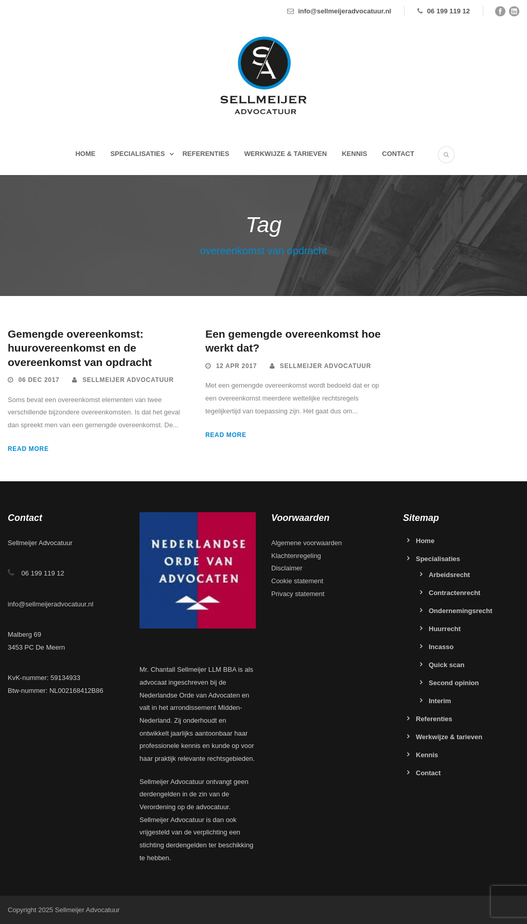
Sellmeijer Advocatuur (127, 379)
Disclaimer (287, 568)
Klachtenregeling (296, 556)
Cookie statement (297, 581)
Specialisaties (137, 154)
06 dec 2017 (39, 379)
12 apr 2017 (236, 366)
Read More (28, 448)
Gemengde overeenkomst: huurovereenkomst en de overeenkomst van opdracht (80, 348)
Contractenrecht (454, 593)
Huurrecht (445, 629)
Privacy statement (297, 594)
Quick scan (446, 665)
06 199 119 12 (448, 11)
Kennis (354, 154)
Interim (440, 701)
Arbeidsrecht (449, 575)
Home (85, 154)
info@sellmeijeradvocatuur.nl (344, 11)
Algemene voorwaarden (306, 543)
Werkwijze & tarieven (285, 154)
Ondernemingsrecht (461, 611)
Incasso (441, 647)
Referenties (205, 154)
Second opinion (454, 683)
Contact (398, 154)
